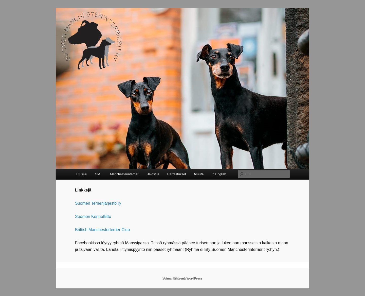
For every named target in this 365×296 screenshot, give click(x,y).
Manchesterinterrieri (124, 174)
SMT (98, 174)
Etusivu (81, 174)
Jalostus (153, 174)
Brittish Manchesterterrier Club (102, 230)
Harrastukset (176, 174)
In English (219, 174)
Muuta (199, 174)
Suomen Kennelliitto (93, 216)
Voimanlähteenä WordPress (182, 278)
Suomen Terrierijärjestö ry (98, 203)
